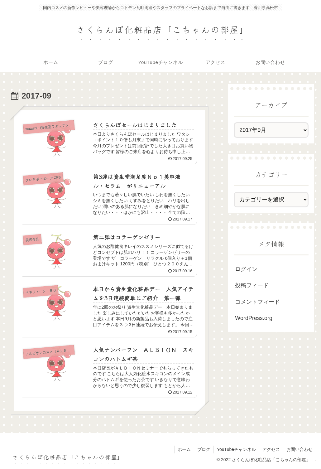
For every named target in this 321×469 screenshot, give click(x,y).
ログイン (246, 269)
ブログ (203, 449)
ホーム (184, 449)
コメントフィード (257, 302)
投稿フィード (252, 285)
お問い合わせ (299, 449)
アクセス (271, 449)
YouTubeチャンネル (236, 449)
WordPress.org (253, 318)
